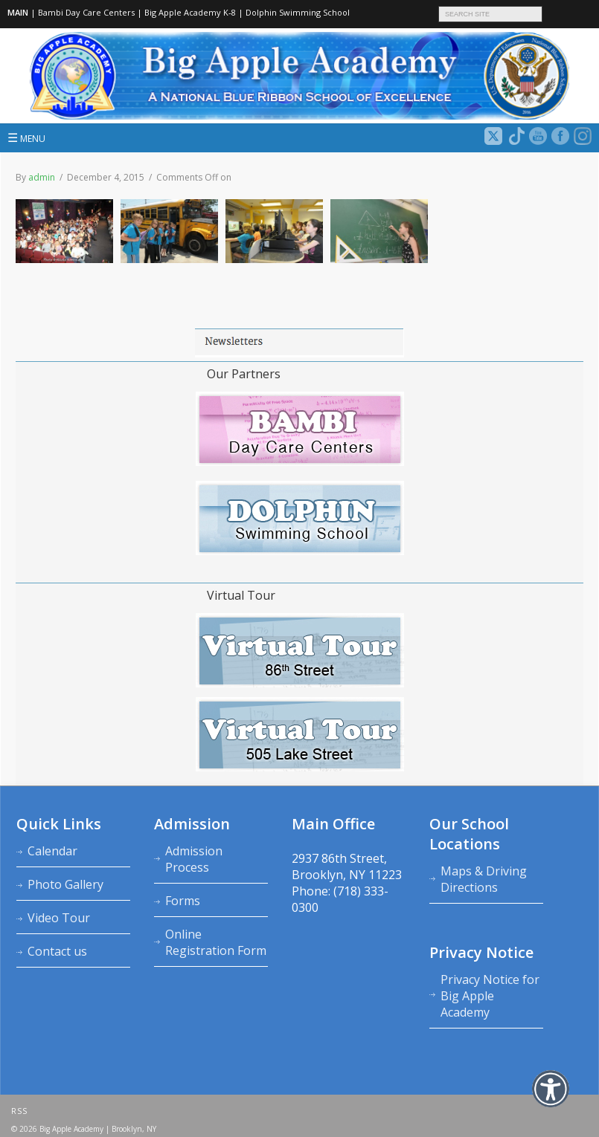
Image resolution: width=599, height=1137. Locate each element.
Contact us (57, 951)
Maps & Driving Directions (484, 879)
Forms (182, 901)
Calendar (52, 851)
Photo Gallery (65, 884)
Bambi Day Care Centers (86, 12)
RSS (19, 1111)
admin (41, 177)
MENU (26, 137)
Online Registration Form (215, 942)
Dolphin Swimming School (298, 12)
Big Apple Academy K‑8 (190, 12)
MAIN (17, 12)
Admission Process (193, 859)
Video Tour (59, 918)
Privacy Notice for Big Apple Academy (490, 995)
